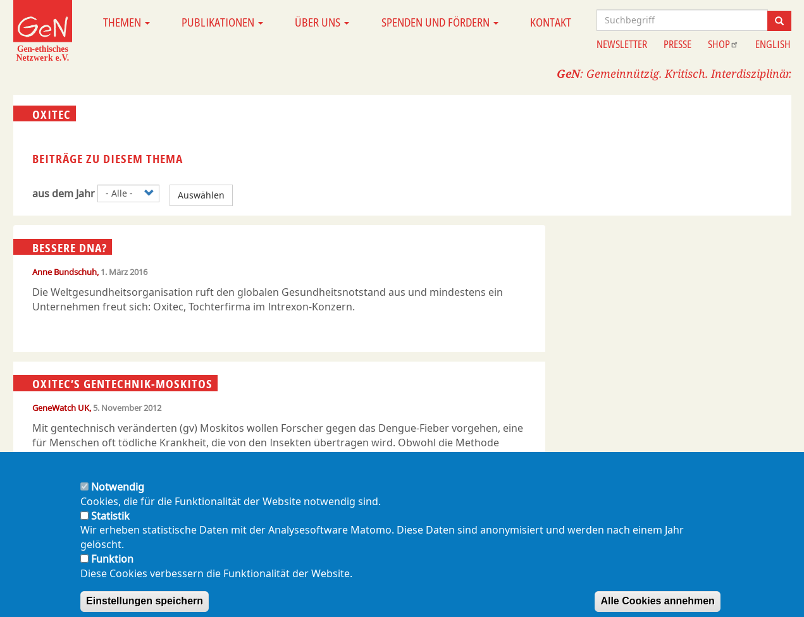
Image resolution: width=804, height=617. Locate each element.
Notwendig (117, 500)
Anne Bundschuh (64, 272)
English (773, 44)
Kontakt (550, 22)
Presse (677, 44)
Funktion (112, 572)
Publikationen (222, 22)
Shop (723, 44)
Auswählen (201, 195)
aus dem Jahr (63, 193)
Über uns (322, 22)
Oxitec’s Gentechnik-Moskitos (122, 383)
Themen (126, 22)
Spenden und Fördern (439, 22)
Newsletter (622, 44)
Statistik (110, 528)
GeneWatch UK (60, 407)
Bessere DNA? (69, 247)
